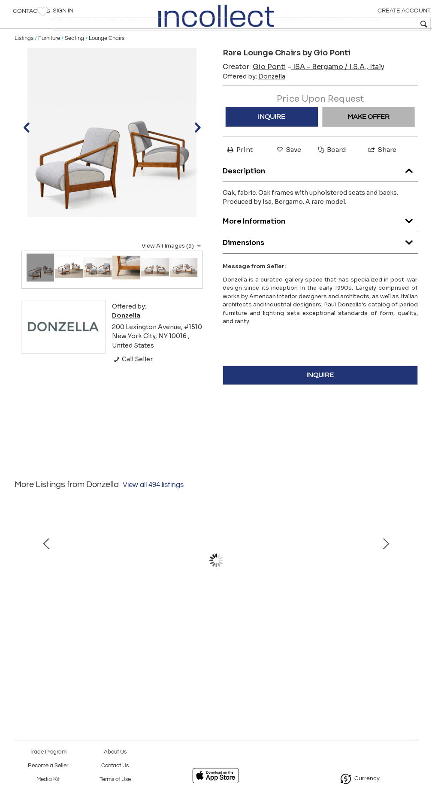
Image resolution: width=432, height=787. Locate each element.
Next (411, 596)
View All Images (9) (172, 272)
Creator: (254, 93)
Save (288, 177)
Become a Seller (48, 766)
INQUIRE (271, 143)
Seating (74, 65)
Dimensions (320, 267)
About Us (115, 752)
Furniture (49, 65)
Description (320, 195)
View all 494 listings (153, 511)
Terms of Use (115, 779)
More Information (320, 245)
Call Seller (132, 386)
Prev (21, 596)
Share (381, 177)
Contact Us (31, 15)
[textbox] (364, 24)
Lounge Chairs (106, 65)
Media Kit (48, 779)
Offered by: (254, 103)
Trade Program (48, 752)
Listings (24, 65)
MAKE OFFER (368, 143)
